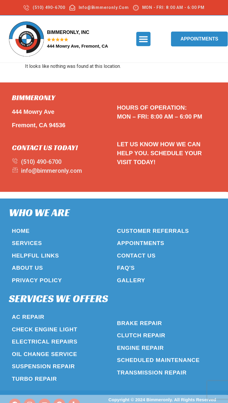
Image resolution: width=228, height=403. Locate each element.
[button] (143, 39)
